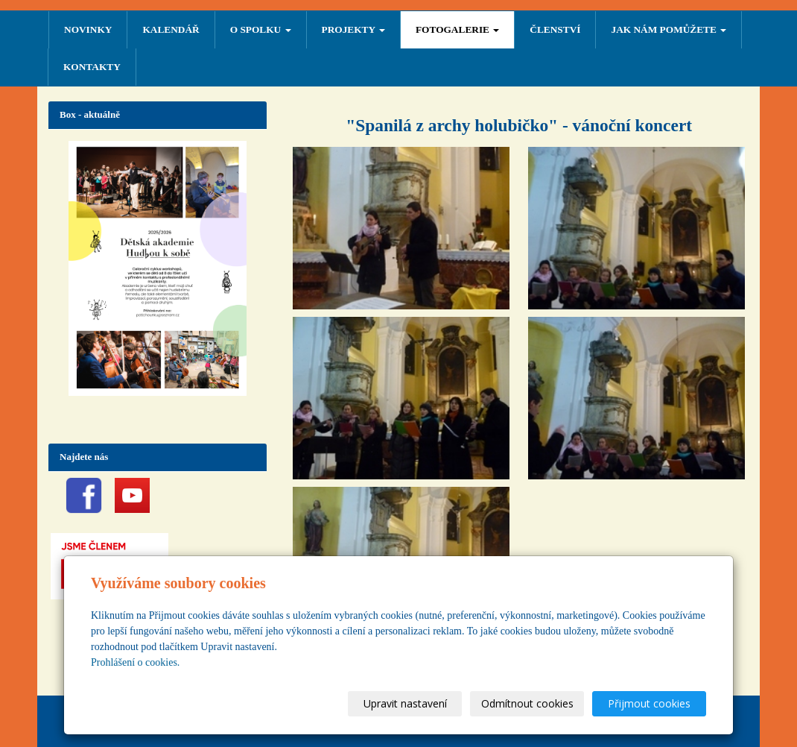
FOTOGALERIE (457, 29)
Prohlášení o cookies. (135, 662)
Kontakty (92, 66)
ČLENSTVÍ (555, 29)
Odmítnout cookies (527, 703)
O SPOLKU (260, 29)
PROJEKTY (353, 29)
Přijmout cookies (649, 703)
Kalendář (170, 29)
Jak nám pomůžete (668, 29)
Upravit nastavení (405, 703)
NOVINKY (88, 29)
